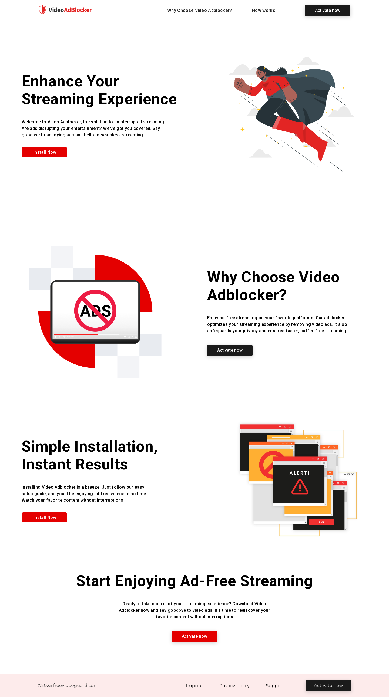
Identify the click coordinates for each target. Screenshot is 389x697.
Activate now (327, 10)
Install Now (44, 152)
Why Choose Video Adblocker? (199, 10)
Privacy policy (234, 685)
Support (275, 685)
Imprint (194, 685)
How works (263, 10)
